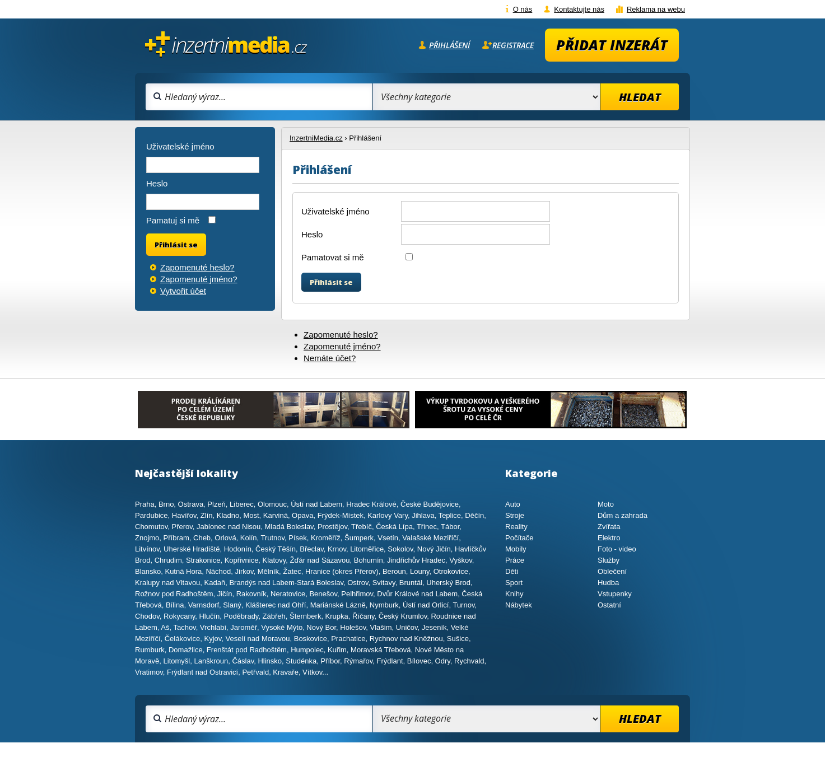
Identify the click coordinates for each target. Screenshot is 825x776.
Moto (606, 504)
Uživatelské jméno (335, 211)
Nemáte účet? (330, 358)
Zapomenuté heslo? (341, 334)
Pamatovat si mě (332, 257)
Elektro (609, 538)
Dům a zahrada (622, 515)
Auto (512, 504)
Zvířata (609, 526)
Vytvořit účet (183, 291)
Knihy (514, 594)
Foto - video (617, 549)
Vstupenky (615, 594)
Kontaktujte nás (579, 9)
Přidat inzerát (612, 44)
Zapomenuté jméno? (342, 346)
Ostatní (609, 605)
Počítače (519, 538)
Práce (514, 560)
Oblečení (612, 571)
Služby (608, 560)
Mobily (515, 549)
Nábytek (518, 605)
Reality (516, 526)
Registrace (513, 45)
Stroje (514, 515)
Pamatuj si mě (172, 220)
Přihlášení (449, 45)
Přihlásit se (331, 282)
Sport (514, 582)
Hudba (608, 582)
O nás (523, 9)
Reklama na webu (656, 9)
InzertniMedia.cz (316, 138)
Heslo (312, 234)
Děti (511, 571)
